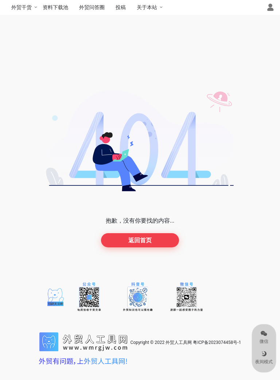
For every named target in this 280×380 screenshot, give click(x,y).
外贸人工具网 (179, 342)
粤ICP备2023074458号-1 (217, 342)
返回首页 (140, 240)
